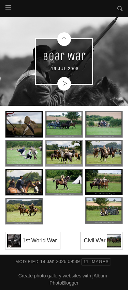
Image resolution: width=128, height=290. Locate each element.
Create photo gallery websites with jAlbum (62, 275)
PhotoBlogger (64, 283)
